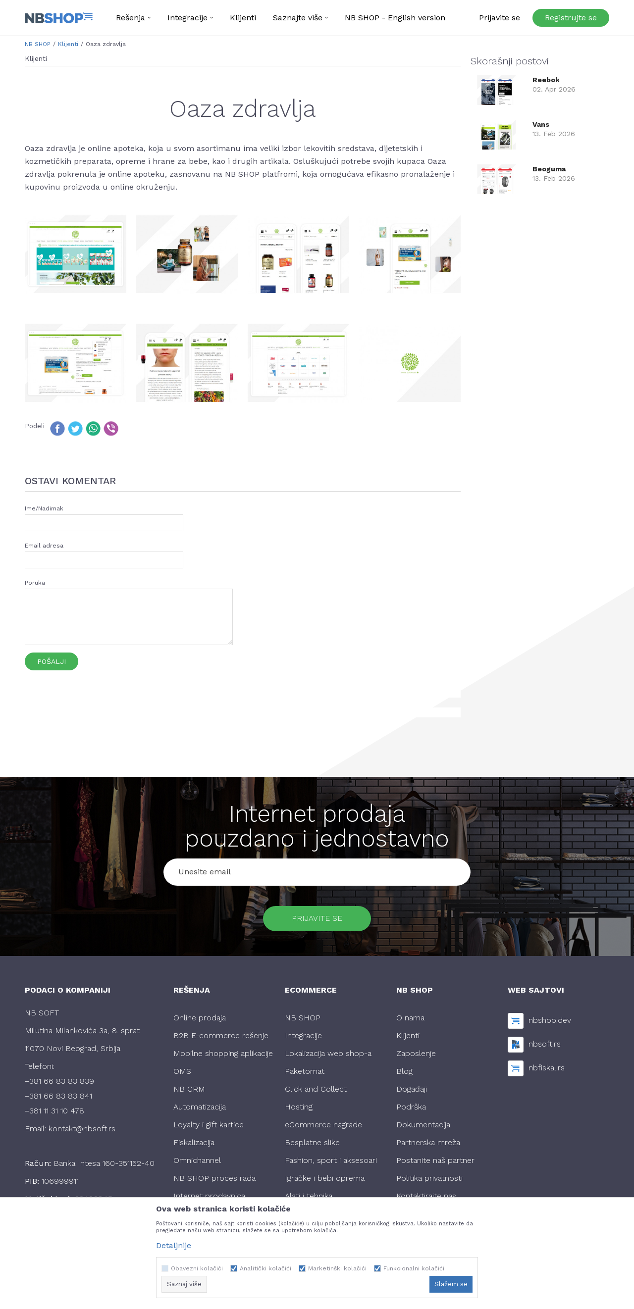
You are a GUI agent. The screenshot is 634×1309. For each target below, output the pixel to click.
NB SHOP (38, 44)
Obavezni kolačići (197, 1268)
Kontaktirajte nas (426, 1196)
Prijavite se (317, 918)
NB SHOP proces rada (214, 1178)
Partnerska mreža (428, 1143)
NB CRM (189, 1089)
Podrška (411, 1107)
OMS (182, 1071)
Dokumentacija (423, 1125)
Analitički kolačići (265, 1268)
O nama (410, 1018)
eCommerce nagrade (323, 1125)
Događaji (411, 1089)
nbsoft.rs (544, 1044)
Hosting (299, 1107)
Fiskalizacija (193, 1143)
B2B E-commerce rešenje (220, 1036)
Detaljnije (173, 1245)
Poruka (35, 582)
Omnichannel (197, 1160)
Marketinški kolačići (337, 1268)
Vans (540, 124)
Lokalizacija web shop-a (328, 1053)
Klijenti (68, 44)
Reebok (546, 80)
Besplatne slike (312, 1143)
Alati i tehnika (308, 1196)
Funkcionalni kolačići (413, 1268)
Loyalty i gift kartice (208, 1125)
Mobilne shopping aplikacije (223, 1053)
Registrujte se (571, 17)
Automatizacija (199, 1107)
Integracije (303, 1036)
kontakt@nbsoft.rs (82, 1129)
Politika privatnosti (429, 1178)
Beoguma (549, 169)
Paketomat (304, 1071)
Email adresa (44, 545)
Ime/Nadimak (44, 508)
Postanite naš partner (435, 1160)
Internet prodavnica (209, 1196)
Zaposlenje (416, 1053)
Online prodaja (199, 1018)
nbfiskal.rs (546, 1068)
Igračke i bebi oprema (325, 1178)
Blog (404, 1071)
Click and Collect (316, 1089)
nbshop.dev (549, 1020)
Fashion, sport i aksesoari (331, 1160)
